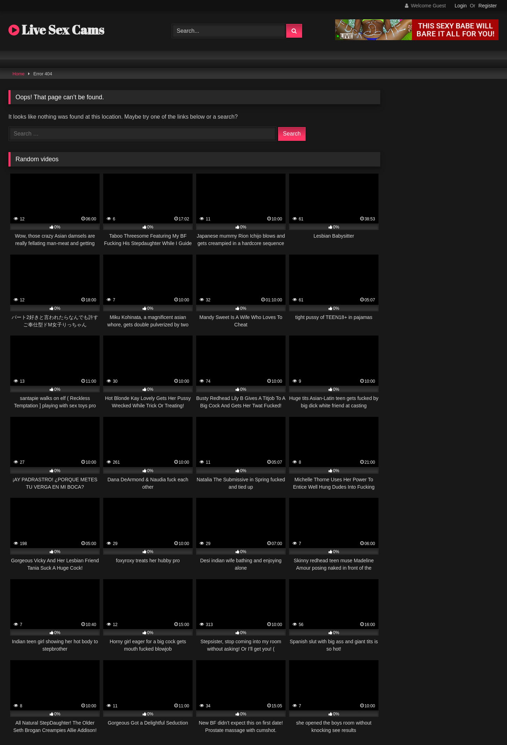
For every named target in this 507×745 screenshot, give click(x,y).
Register (487, 5)
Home (19, 73)
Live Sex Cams (56, 29)
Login (461, 5)
